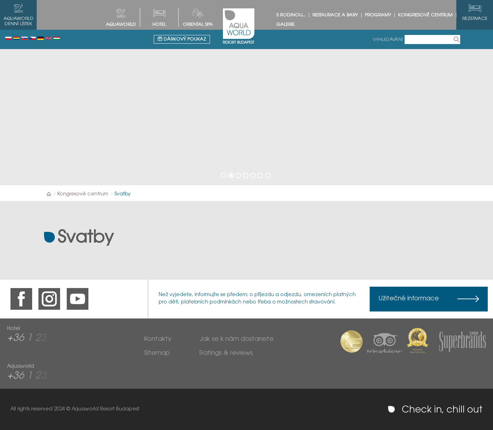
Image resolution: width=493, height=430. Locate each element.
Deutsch (40, 38)
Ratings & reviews (226, 353)
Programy (378, 15)
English (48, 38)
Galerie (285, 24)
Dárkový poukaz (182, 39)
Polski (8, 38)
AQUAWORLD (121, 24)
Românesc (16, 38)
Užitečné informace (408, 299)
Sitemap (157, 353)
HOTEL (159, 24)
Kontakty (158, 339)
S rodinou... (290, 15)
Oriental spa (198, 24)
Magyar (56, 38)
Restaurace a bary (335, 15)
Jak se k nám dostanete (237, 339)
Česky (32, 38)
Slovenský (24, 38)
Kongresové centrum (425, 15)
